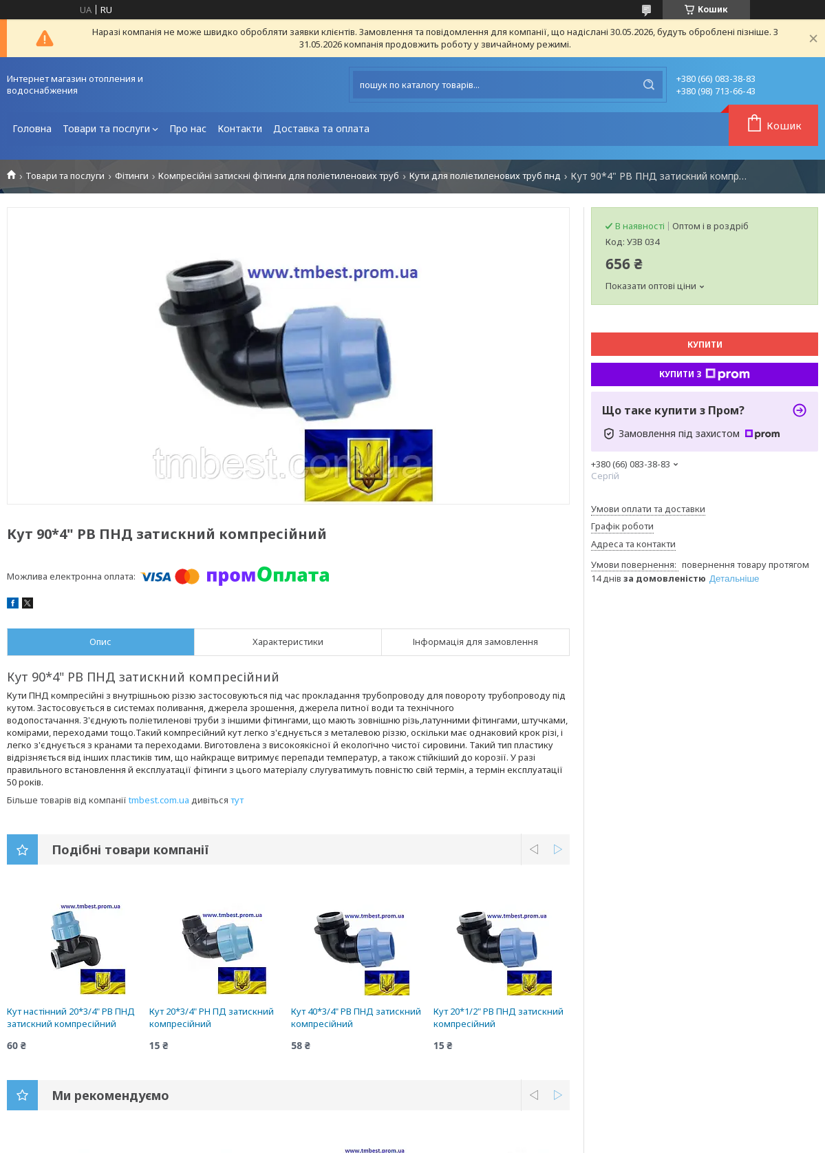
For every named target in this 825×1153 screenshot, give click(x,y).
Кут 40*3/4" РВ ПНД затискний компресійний (356, 1017)
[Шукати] (649, 84)
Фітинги (132, 176)
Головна (32, 128)
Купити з (704, 374)
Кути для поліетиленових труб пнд (485, 176)
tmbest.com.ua (159, 800)
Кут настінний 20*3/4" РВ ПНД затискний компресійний (71, 1017)
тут (237, 800)
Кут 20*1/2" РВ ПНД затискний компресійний (498, 1017)
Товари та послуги (106, 128)
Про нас (187, 128)
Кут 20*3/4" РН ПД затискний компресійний (211, 1017)
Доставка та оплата (321, 128)
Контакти (239, 128)
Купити (704, 344)
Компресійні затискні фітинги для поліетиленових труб (278, 176)
